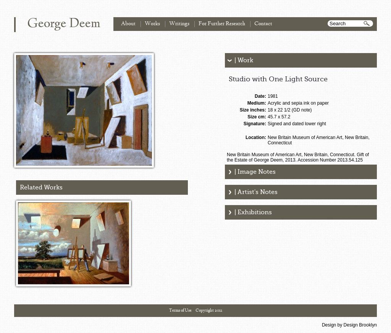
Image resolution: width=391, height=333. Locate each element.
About (128, 24)
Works (152, 24)
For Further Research (222, 24)
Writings (179, 24)
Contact (263, 24)
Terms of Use (180, 310)
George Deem (63, 24)
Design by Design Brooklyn (349, 325)
